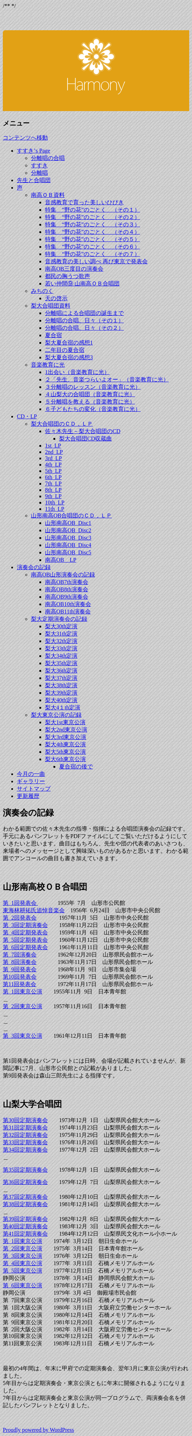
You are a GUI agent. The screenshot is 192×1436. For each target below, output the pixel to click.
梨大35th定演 (61, 663)
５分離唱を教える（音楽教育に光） (90, 402)
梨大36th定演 (61, 671)
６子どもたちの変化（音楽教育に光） (93, 409)
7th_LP (53, 484)
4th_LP (53, 465)
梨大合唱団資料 (50, 306)
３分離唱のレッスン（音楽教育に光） (93, 387)
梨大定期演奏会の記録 (59, 619)
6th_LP (53, 477)
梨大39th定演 (61, 693)
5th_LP (53, 471)
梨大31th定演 (61, 634)
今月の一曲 (31, 774)
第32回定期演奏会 (25, 1135)
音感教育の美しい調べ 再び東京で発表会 (96, 261)
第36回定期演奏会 (25, 1182)
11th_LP (54, 509)
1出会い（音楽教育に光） (77, 372)
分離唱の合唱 (48, 158)
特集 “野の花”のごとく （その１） (92, 210)
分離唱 (39, 173)
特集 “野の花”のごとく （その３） (92, 224)
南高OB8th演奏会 (66, 589)
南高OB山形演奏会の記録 (63, 575)
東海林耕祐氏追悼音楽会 (34, 910)
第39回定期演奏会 (25, 1219)
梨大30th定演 (61, 626)
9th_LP (53, 496)
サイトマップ (34, 789)
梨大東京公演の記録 (56, 715)
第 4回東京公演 (22, 1263)
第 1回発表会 (20, 903)
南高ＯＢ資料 (48, 195)
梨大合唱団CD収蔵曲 (85, 439)
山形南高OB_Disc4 (68, 545)
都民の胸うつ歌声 (67, 276)
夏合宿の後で (76, 766)
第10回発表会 (20, 977)
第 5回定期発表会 (25, 940)
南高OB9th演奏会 (66, 597)
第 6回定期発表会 (25, 947)
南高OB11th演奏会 (68, 611)
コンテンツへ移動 (25, 138)
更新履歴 (28, 796)
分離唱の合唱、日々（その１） (84, 320)
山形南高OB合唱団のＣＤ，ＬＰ (71, 516)
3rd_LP (53, 458)
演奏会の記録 (34, 567)
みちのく (42, 291)
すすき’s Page (33, 151)
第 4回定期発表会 (25, 932)
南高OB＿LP (60, 560)
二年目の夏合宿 (64, 350)
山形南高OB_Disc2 (68, 530)
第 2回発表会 (20, 918)
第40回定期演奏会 (25, 1226)
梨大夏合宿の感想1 (69, 343)
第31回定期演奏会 (25, 1128)
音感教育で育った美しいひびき (84, 202)
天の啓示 (56, 298)
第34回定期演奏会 (25, 1150)
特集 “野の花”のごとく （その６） (92, 247)
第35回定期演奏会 (25, 1170)
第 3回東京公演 (22, 1036)
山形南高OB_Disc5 (68, 552)
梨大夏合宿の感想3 (69, 357)
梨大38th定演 (61, 685)
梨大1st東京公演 (65, 722)
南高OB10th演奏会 (68, 604)
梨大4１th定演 (62, 707)
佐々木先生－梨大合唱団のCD (82, 431)
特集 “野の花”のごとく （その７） (92, 254)
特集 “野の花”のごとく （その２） (92, 217)
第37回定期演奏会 (25, 1197)
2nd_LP (54, 452)
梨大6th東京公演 (65, 759)
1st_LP (53, 446)
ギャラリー (31, 781)
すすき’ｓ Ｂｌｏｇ (96, 66)
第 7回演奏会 (20, 955)
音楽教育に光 (48, 365)
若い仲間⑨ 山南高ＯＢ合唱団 (82, 283)
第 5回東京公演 (22, 1271)
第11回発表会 (19, 984)
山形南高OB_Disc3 (68, 538)
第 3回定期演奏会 (25, 925)
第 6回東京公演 (22, 1285)
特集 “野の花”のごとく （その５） (92, 239)
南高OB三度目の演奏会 (74, 269)
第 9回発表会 (20, 969)
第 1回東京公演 (22, 991)
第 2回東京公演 (22, 1006)
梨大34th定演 (61, 656)
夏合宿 (53, 335)
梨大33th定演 (61, 648)
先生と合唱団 (34, 180)
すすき (39, 165)
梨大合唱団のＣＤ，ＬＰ (62, 424)
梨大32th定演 (61, 641)
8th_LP (53, 490)
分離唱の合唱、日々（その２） (84, 328)
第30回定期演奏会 (25, 1120)
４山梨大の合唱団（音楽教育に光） (90, 394)
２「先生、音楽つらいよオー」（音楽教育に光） (107, 379)
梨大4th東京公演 (65, 744)
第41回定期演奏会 (25, 1234)
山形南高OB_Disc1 (68, 523)
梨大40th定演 (61, 700)
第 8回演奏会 (20, 962)
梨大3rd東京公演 (65, 737)
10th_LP (54, 503)
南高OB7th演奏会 (66, 582)
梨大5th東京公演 (65, 752)
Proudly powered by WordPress (38, 1430)
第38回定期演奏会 (25, 1204)
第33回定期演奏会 (25, 1142)
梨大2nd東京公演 (66, 730)
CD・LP (27, 416)
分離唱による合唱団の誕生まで (84, 313)
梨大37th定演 (61, 678)
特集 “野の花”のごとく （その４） (92, 232)
